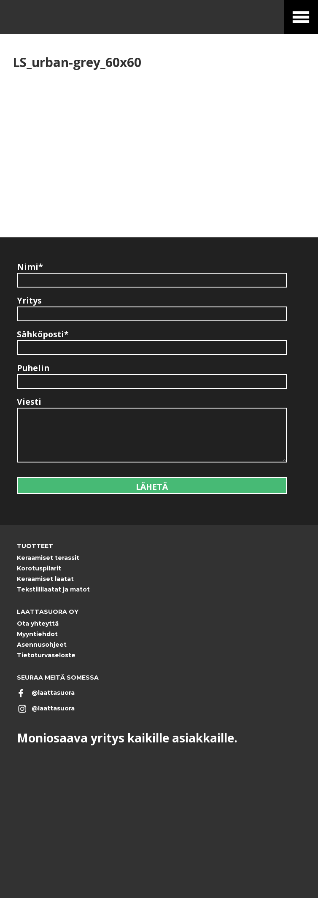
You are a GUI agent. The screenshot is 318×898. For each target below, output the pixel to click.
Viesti (29, 401)
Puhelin (33, 368)
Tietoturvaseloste (46, 655)
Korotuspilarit (39, 568)
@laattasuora (53, 692)
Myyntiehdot (37, 634)
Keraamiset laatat (45, 579)
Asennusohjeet (42, 644)
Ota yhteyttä (38, 623)
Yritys (29, 300)
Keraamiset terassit (48, 558)
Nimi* (30, 266)
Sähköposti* (43, 334)
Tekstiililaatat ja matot (53, 589)
